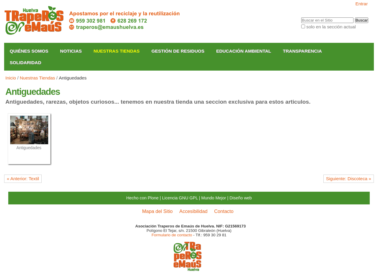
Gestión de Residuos (177, 50)
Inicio (10, 77)
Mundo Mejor (213, 198)
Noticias (71, 50)
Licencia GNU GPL (180, 198)
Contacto (223, 211)
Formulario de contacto (171, 235)
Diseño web (240, 198)
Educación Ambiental (243, 50)
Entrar (361, 3)
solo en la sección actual (331, 26)
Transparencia (302, 50)
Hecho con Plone (142, 198)
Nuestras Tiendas (117, 50)
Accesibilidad (193, 211)
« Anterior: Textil (23, 178)
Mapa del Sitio (157, 211)
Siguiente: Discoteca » (348, 178)
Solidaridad (25, 62)
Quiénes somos (29, 50)
